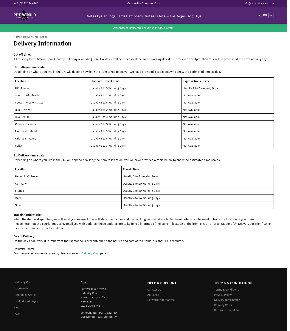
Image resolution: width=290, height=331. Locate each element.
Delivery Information (227, 300)
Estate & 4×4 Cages (26, 301)
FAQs (17, 314)
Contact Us (154, 289)
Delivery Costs (223, 305)
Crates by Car (22, 282)
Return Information (226, 310)
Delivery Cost (90, 253)
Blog (16, 307)
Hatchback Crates (25, 295)
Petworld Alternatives (161, 300)
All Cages (153, 295)
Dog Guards (21, 288)
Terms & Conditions (226, 289)
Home (17, 36)
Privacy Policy (223, 295)
